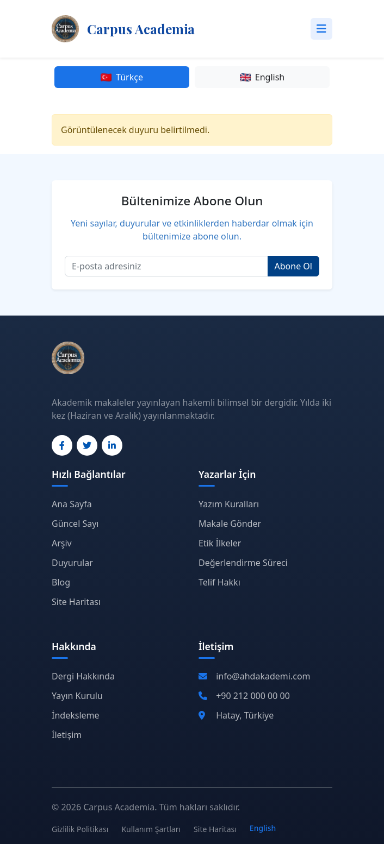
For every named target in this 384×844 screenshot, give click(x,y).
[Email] (166, 266)
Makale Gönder (230, 524)
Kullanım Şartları (151, 829)
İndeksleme (76, 715)
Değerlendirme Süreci (243, 563)
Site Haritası (76, 602)
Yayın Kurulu (77, 696)
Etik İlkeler (220, 543)
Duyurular (72, 563)
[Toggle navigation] (321, 29)
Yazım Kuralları (229, 504)
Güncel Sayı (75, 524)
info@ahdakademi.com (263, 676)
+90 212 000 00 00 (253, 696)
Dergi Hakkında (83, 676)
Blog (61, 582)
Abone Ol (293, 266)
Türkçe (122, 77)
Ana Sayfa (72, 504)
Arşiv (62, 543)
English (262, 77)
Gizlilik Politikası (80, 829)
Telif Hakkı (219, 582)
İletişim (67, 735)
